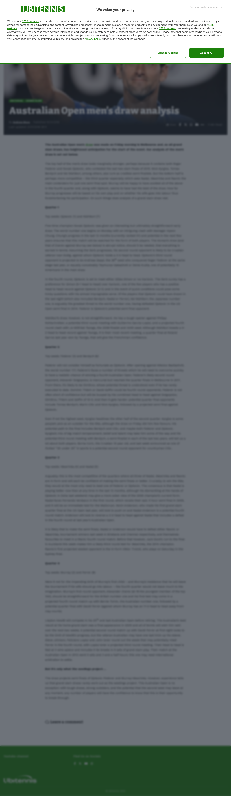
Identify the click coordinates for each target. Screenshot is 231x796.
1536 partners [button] (30, 21)
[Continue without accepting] (206, 7)
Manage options (167, 52)
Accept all (206, 52)
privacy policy (93, 38)
